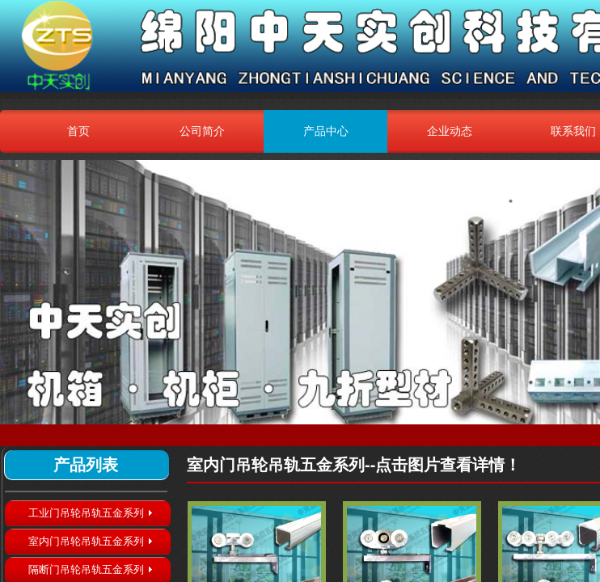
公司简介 (202, 130)
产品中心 (326, 130)
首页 (78, 130)
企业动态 (449, 130)
